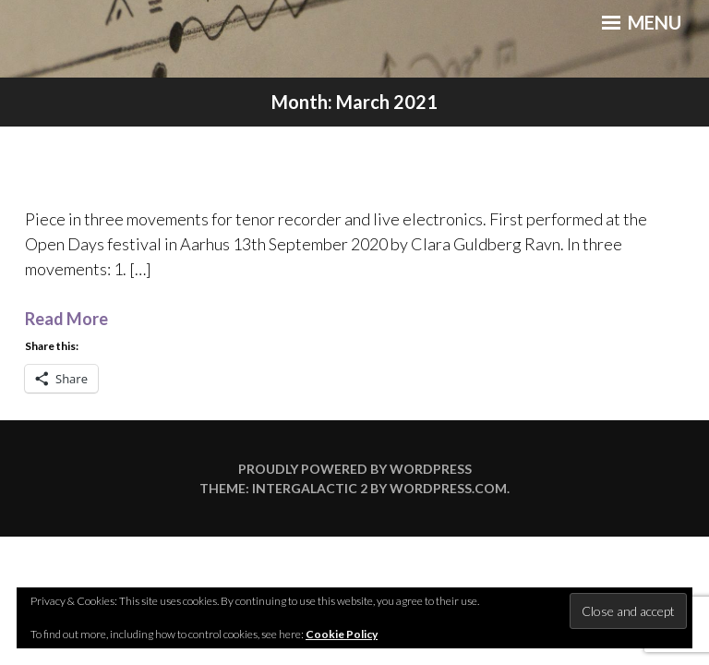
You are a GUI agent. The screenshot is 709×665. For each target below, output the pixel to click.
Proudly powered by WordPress (355, 469)
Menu (641, 22)
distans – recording (355, 164)
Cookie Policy (342, 634)
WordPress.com (448, 488)
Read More (66, 318)
